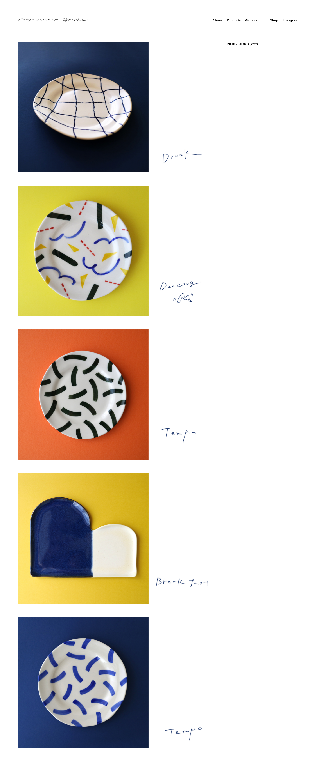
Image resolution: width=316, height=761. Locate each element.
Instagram (290, 20)
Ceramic (234, 20)
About (217, 20)
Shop (274, 20)
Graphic (251, 20)
